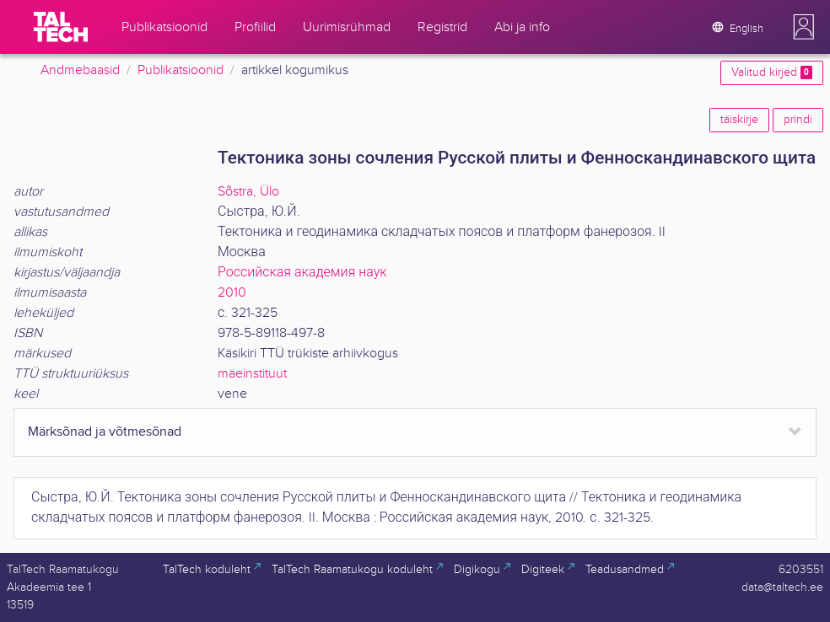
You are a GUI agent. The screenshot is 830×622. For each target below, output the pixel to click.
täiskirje (739, 119)
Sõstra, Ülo (248, 192)
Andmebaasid (80, 70)
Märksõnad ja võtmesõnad (104, 432)
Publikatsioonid (180, 70)
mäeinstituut (252, 374)
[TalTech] (61, 27)
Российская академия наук (302, 273)
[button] (803, 27)
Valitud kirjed (771, 72)
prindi (798, 119)
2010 (232, 293)
